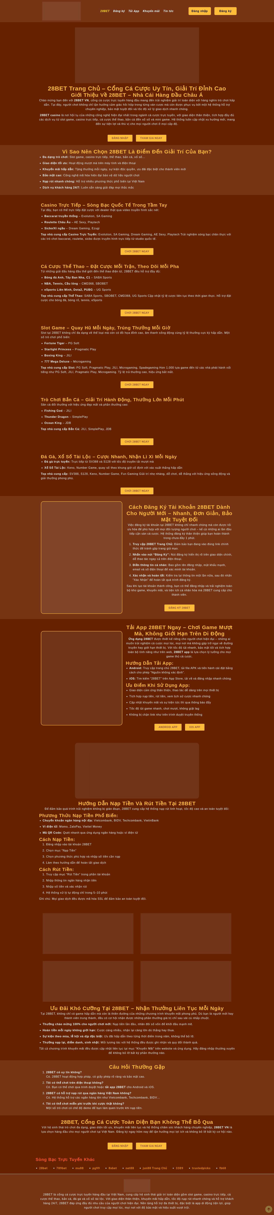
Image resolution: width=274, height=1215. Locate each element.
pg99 (96, 1168)
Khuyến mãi (151, 11)
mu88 (79, 1168)
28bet (43, 1168)
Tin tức (168, 11)
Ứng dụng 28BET (140, 639)
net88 (130, 1168)
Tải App (133, 11)
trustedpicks (201, 1168)
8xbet (113, 1168)
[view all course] (268, 1209)
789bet (61, 1168)
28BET (105, 11)
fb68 (222, 1168)
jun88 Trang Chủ (155, 1168)
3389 (179, 1168)
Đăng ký (119, 11)
